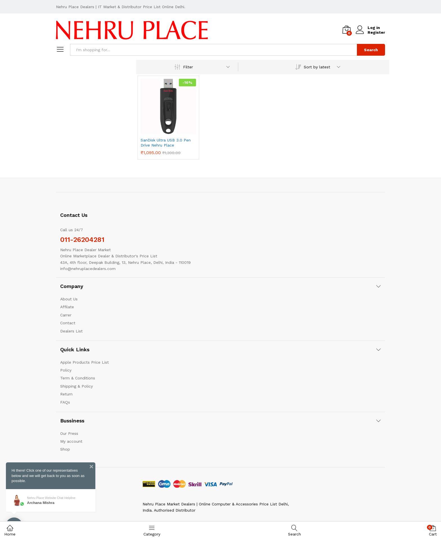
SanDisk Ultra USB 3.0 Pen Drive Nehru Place (166, 142)
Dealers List (71, 331)
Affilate (67, 307)
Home (9, 530)
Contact (67, 323)
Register (376, 32)
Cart (433, 530)
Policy (65, 370)
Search (371, 50)
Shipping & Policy (76, 386)
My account (71, 441)
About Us (69, 299)
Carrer (65, 315)
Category (151, 530)
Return (66, 394)
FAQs (65, 402)
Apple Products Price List (84, 362)
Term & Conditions (77, 378)
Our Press (69, 433)
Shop (65, 449)
